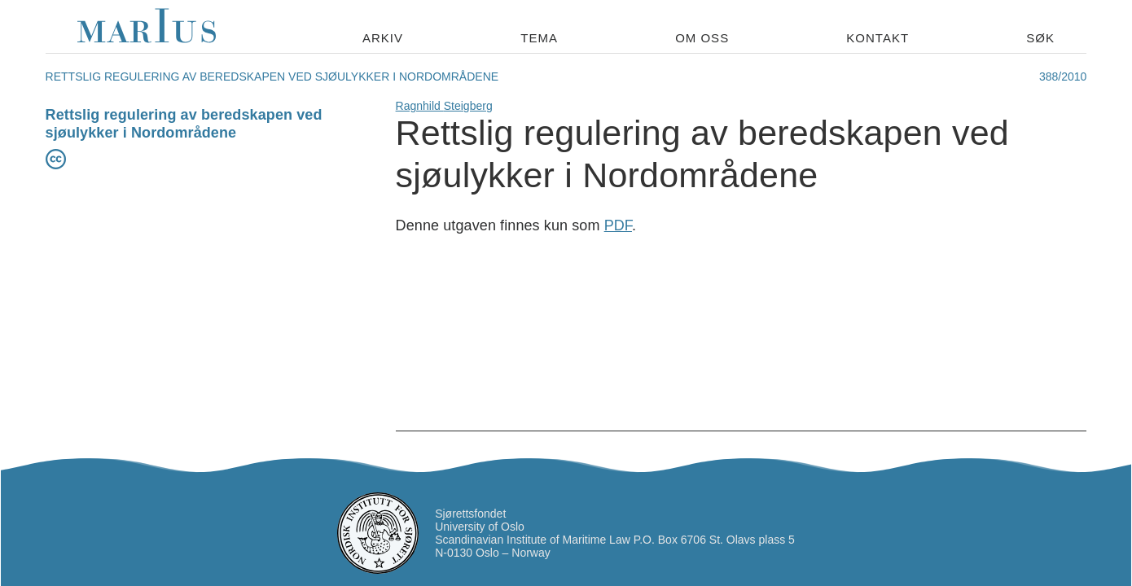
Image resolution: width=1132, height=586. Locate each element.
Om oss (702, 38)
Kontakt (877, 38)
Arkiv (382, 38)
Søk (1040, 38)
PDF (618, 225)
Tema (539, 38)
